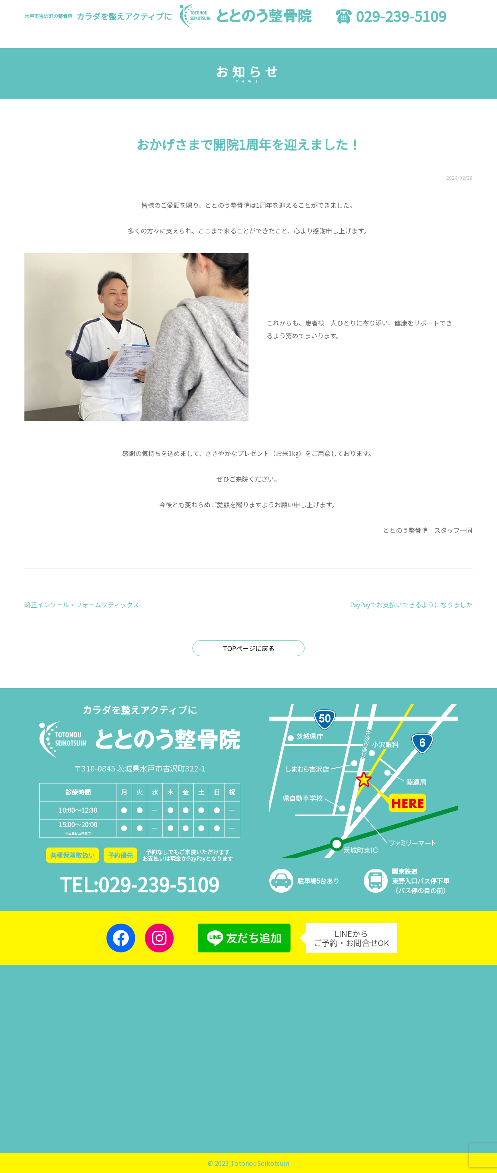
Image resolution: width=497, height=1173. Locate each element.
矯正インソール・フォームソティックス (81, 604)
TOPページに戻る (249, 648)
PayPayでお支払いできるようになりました (411, 604)
